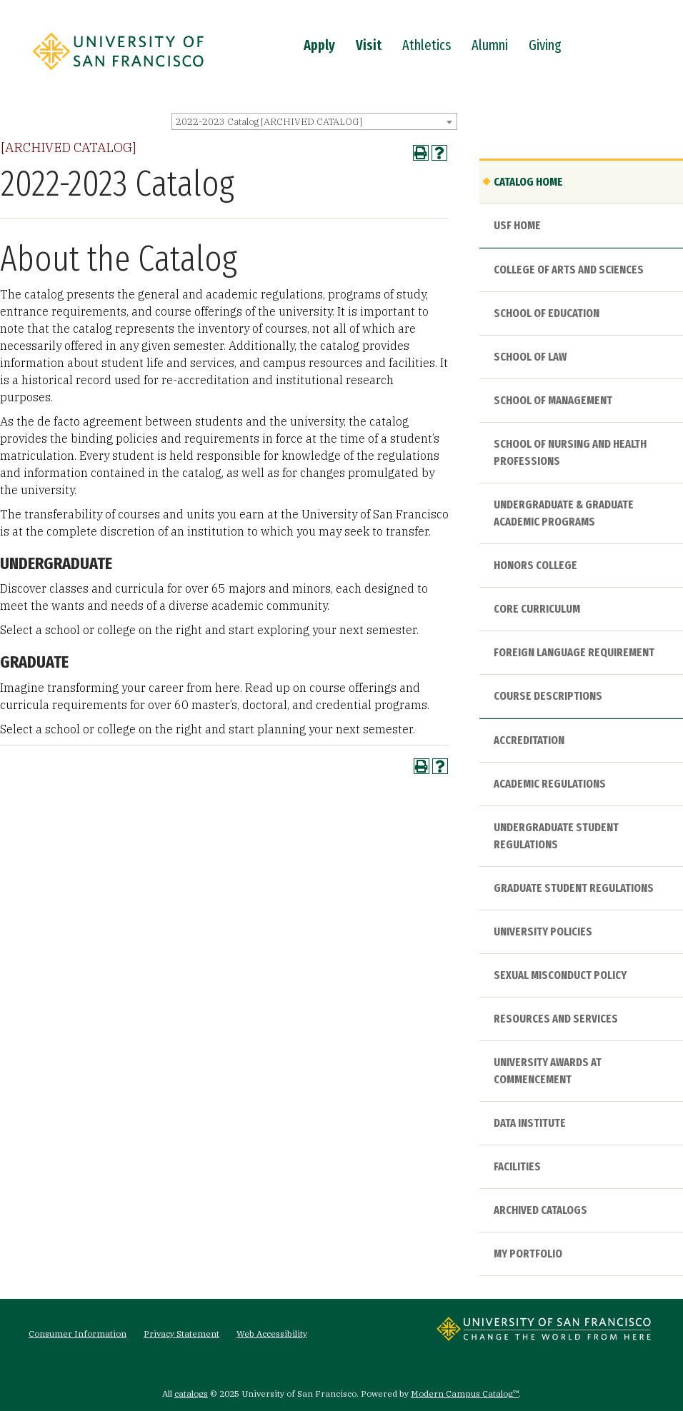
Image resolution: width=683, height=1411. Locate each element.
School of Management (553, 400)
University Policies (543, 931)
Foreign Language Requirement (574, 652)
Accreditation (529, 740)
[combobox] (314, 121)
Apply (319, 45)
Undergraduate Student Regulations (556, 835)
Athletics (426, 45)
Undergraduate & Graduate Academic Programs (564, 513)
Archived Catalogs (540, 1210)
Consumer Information (77, 1333)
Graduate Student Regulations (574, 888)
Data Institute (530, 1123)
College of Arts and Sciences (569, 269)
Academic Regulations (550, 783)
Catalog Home (528, 182)
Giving (545, 45)
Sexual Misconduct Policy (560, 975)
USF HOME (517, 225)
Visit (369, 45)
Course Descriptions (548, 696)
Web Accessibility (271, 1333)
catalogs (191, 1393)
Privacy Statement (181, 1333)
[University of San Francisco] (117, 73)
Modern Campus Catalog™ (465, 1393)
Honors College (535, 565)
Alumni (490, 45)
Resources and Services (556, 1018)
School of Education (546, 313)
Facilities (517, 1166)
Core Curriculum (537, 609)
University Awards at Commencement (548, 1070)
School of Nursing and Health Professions (570, 452)
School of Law (530, 356)
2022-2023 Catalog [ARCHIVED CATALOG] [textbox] (269, 122)
